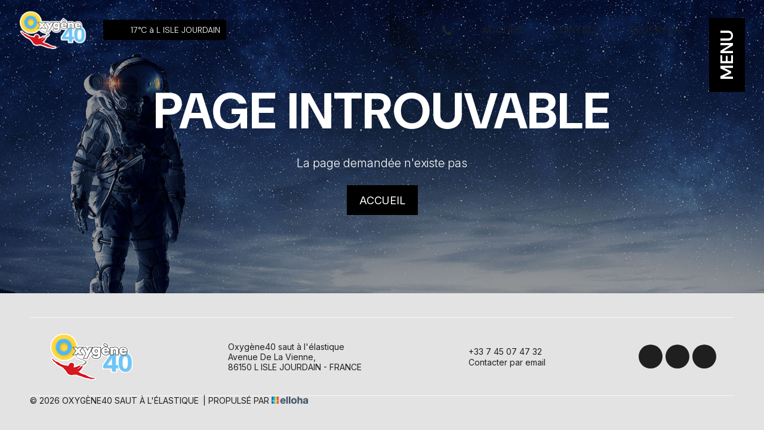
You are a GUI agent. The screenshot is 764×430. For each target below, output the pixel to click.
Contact (577, 30)
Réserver (655, 30)
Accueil (503, 30)
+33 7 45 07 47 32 (498, 351)
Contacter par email (500, 362)
